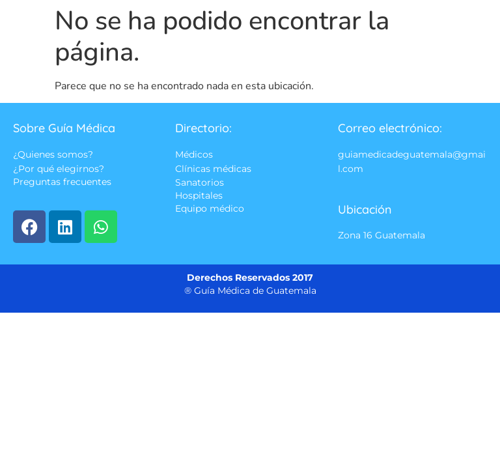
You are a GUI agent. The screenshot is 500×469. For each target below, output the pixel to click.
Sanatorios (199, 182)
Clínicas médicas (213, 169)
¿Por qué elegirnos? (58, 169)
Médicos (194, 155)
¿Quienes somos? (53, 155)
